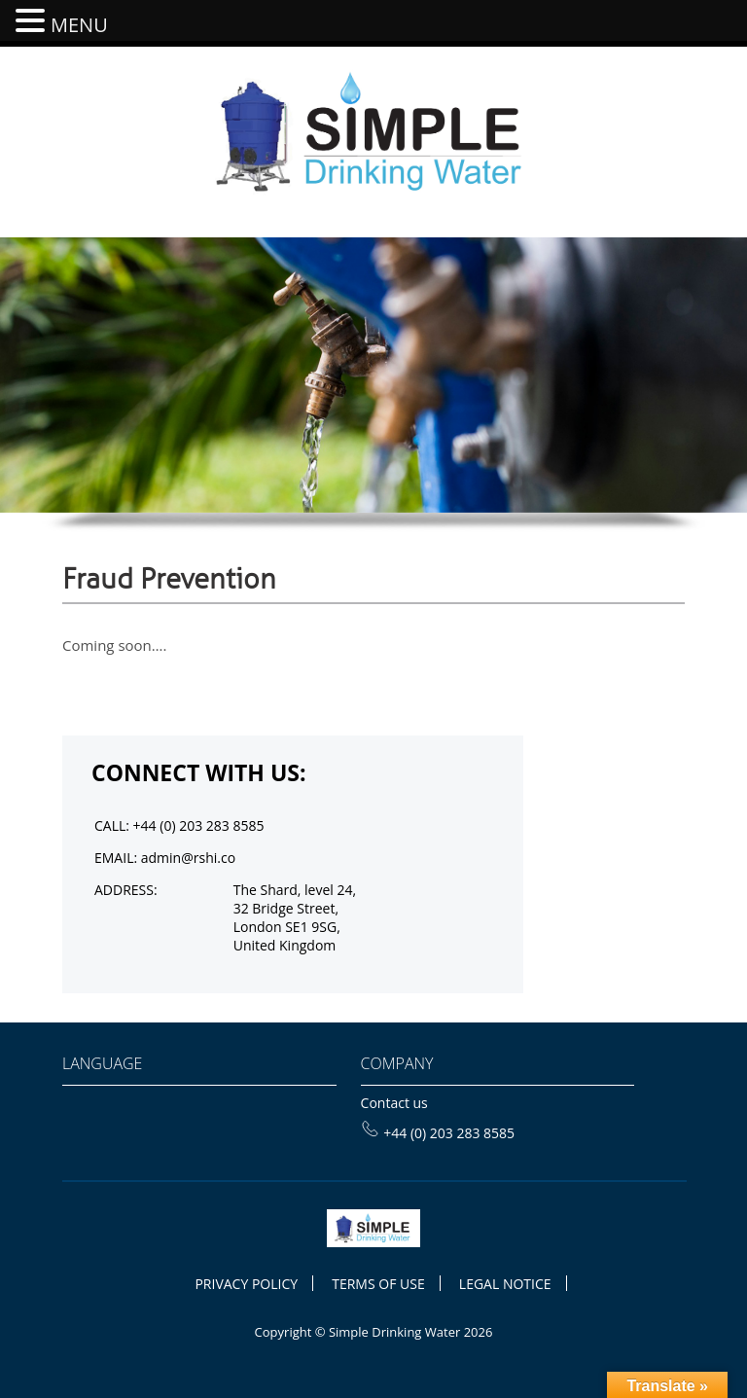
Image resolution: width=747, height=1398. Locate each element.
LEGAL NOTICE (505, 1283)
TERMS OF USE (378, 1283)
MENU (79, 25)
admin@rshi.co (188, 857)
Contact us (394, 1102)
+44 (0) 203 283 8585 (438, 1133)
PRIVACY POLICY (246, 1283)
